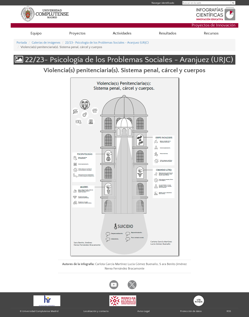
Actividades (122, 33)
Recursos (211, 33)
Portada (22, 42)
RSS (229, 311)
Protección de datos (191, 311)
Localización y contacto (96, 311)
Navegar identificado (163, 2)
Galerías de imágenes (46, 42)
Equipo (36, 33)
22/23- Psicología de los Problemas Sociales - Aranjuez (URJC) (107, 42)
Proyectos (77, 33)
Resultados (167, 33)
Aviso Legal (143, 311)
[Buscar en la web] (233, 3)
